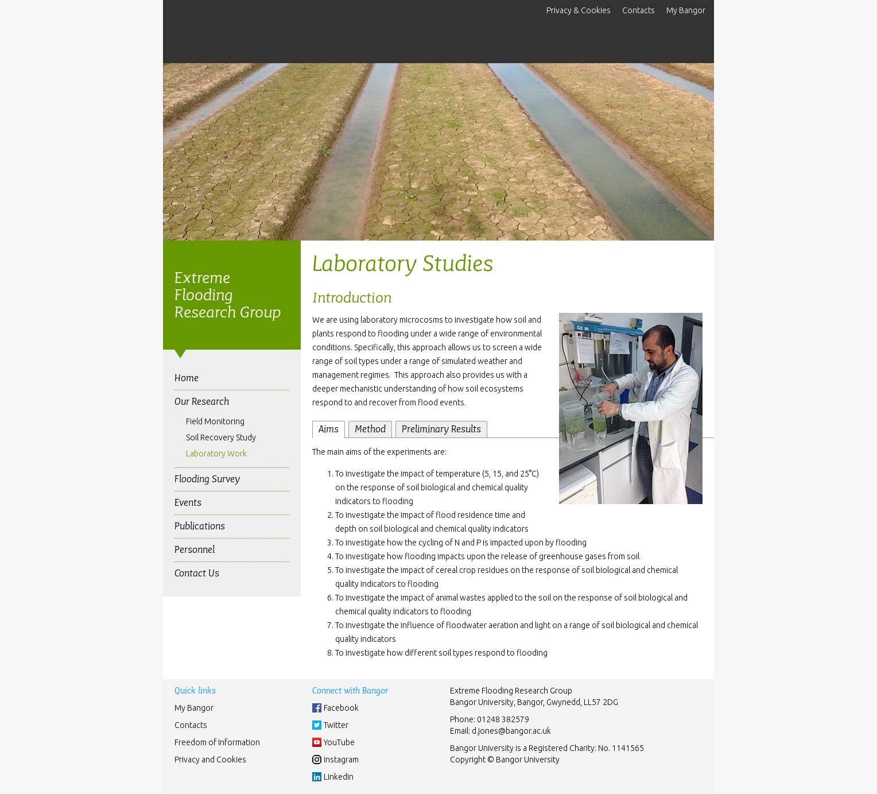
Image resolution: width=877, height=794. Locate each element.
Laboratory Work (216, 453)
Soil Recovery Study (221, 437)
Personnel (194, 550)
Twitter (336, 725)
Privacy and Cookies (210, 759)
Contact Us (196, 573)
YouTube (339, 742)
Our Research (201, 402)
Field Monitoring (215, 421)
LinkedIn (339, 776)
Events (187, 503)
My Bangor (685, 10)
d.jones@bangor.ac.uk (511, 730)
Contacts (638, 10)
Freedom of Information (217, 742)
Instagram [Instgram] (341, 759)
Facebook (341, 707)
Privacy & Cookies (578, 10)
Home (186, 378)
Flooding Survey (207, 479)
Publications (199, 526)
